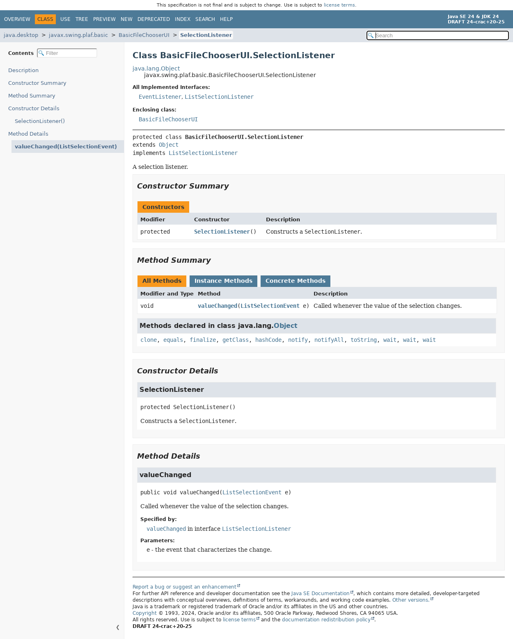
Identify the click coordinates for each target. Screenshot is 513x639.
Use (65, 19)
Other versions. (411, 600)
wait (389, 340)
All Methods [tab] (161, 280)
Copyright (145, 613)
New (127, 19)
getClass (235, 340)
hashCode (268, 340)
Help (226, 19)
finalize (203, 340)
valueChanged (217, 305)
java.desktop (21, 35)
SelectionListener (206, 35)
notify (298, 340)
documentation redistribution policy (326, 620)
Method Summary (31, 96)
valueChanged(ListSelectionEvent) (60, 146)
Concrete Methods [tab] (295, 280)
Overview (17, 19)
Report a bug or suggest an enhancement (184, 587)
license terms (339, 5)
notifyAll (329, 340)
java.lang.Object (156, 68)
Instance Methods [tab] (223, 280)
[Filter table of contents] (67, 53)
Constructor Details (34, 108)
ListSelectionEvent (270, 305)
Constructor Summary (37, 83)
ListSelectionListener (219, 96)
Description (25, 70)
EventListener (160, 96)
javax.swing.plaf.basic (78, 35)
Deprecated (153, 19)
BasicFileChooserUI (144, 35)
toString (363, 340)
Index (182, 19)
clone (148, 340)
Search (205, 19)
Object (169, 144)
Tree (82, 19)
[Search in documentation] (437, 35)
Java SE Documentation (320, 593)
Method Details (28, 134)
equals (173, 340)
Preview (104, 19)
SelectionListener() (40, 121)
